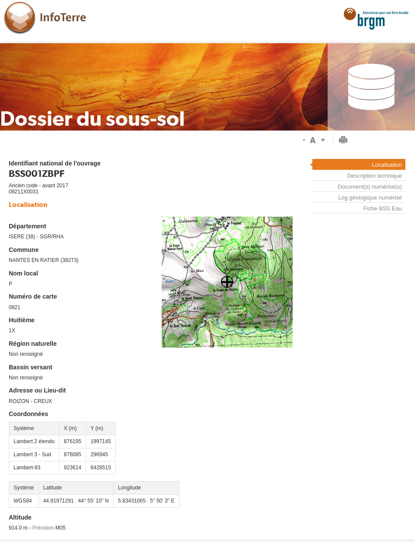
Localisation (387, 165)
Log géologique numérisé (370, 197)
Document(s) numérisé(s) (370, 186)
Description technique (374, 175)
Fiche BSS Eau (382, 209)
